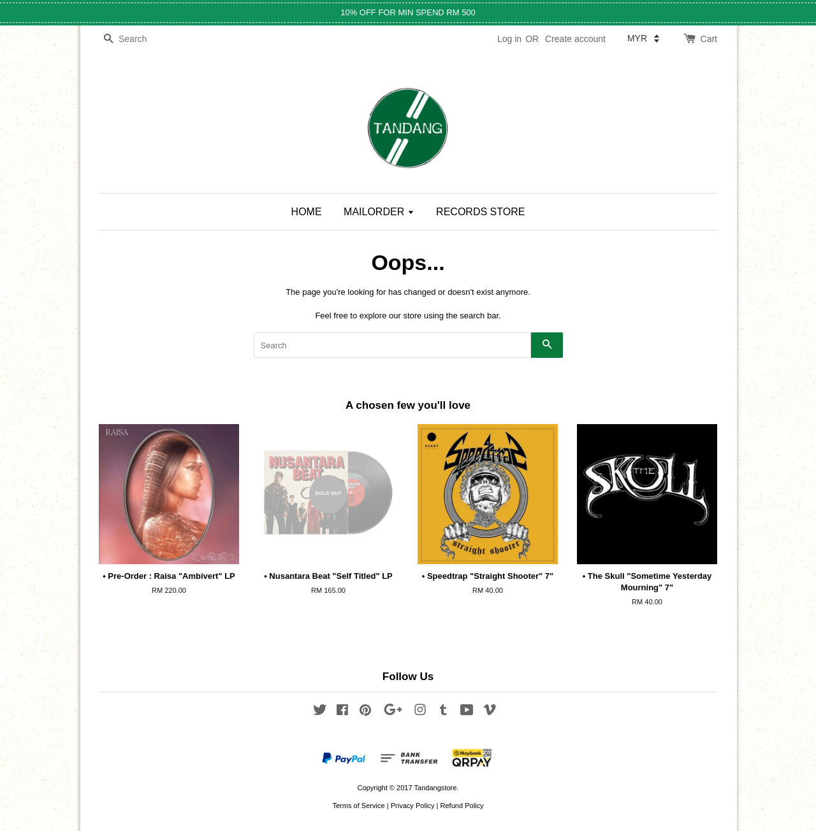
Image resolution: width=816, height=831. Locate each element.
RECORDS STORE (480, 211)
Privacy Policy (413, 805)
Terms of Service (358, 805)
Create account (575, 39)
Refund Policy (461, 805)
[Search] (137, 39)
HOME (306, 211)
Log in (509, 39)
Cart (709, 39)
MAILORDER (379, 211)
